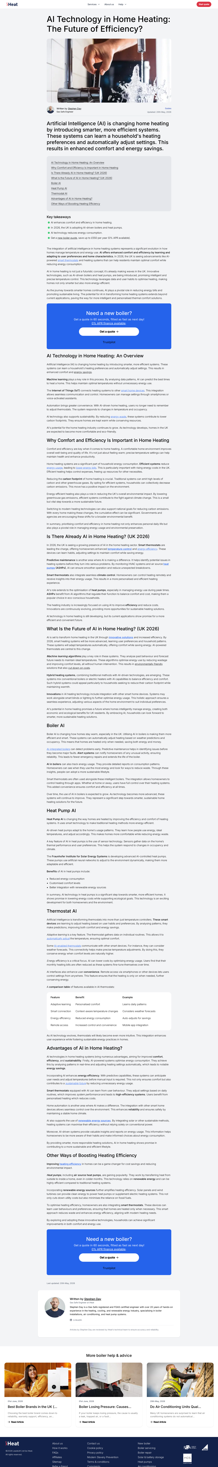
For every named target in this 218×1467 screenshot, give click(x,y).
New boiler (144, 1443)
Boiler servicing (146, 1448)
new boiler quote (67, 237)
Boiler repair (145, 1452)
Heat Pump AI (59, 188)
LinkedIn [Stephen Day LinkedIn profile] (76, 1320)
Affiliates (57, 1457)
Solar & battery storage (151, 1457)
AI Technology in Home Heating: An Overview (77, 162)
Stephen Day (74, 108)
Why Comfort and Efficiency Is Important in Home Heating (84, 167)
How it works (59, 1448)
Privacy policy (95, 1452)
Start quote (204, 4)
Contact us (93, 1443)
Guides (168, 108)
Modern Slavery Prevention (102, 1457)
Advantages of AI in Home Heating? (71, 198)
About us (109, 4)
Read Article (16, 1422)
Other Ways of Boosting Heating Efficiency (75, 203)
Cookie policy (95, 1448)
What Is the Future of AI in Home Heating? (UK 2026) (81, 178)
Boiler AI (56, 183)
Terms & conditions (98, 1461)
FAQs (55, 1452)
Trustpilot (109, 342)
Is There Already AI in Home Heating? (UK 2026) (79, 172)
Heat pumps (145, 1461)
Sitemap (57, 1461)
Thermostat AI (59, 193)
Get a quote (109, 331)
